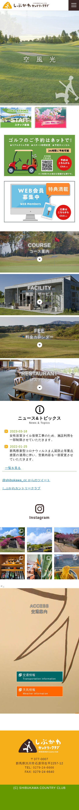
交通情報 (43, 677)
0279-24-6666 (43, 767)
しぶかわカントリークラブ (21, 488)
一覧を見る (13, 468)
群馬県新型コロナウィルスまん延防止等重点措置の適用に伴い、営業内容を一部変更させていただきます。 (41, 455)
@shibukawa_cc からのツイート (26, 480)
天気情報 (43, 691)
